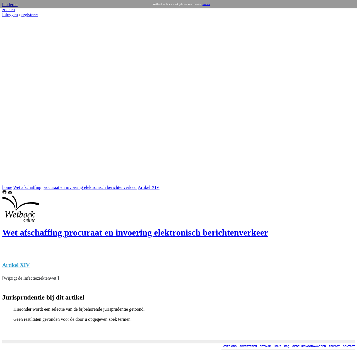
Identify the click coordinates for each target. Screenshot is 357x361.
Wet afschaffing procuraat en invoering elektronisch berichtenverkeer (75, 187)
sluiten (206, 4)
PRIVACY (334, 346)
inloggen (10, 14)
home (7, 187)
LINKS (277, 346)
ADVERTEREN (248, 346)
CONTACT (349, 346)
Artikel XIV (149, 187)
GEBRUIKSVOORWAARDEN (309, 346)
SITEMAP (265, 346)
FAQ (287, 346)
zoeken (8, 9)
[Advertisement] (19, 101)
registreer (29, 14)
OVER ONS (230, 346)
